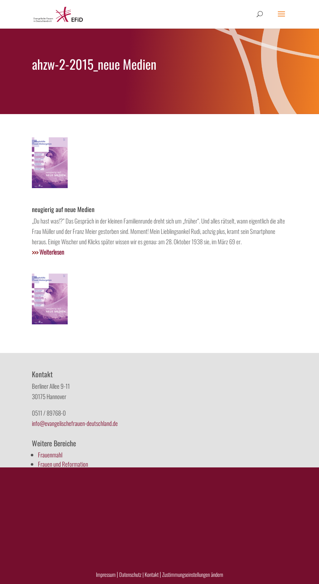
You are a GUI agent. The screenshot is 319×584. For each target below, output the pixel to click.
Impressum (106, 574)
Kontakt (152, 574)
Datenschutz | (131, 574)
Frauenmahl (50, 454)
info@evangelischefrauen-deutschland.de (75, 423)
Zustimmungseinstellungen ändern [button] (192, 574)
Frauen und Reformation (63, 464)
